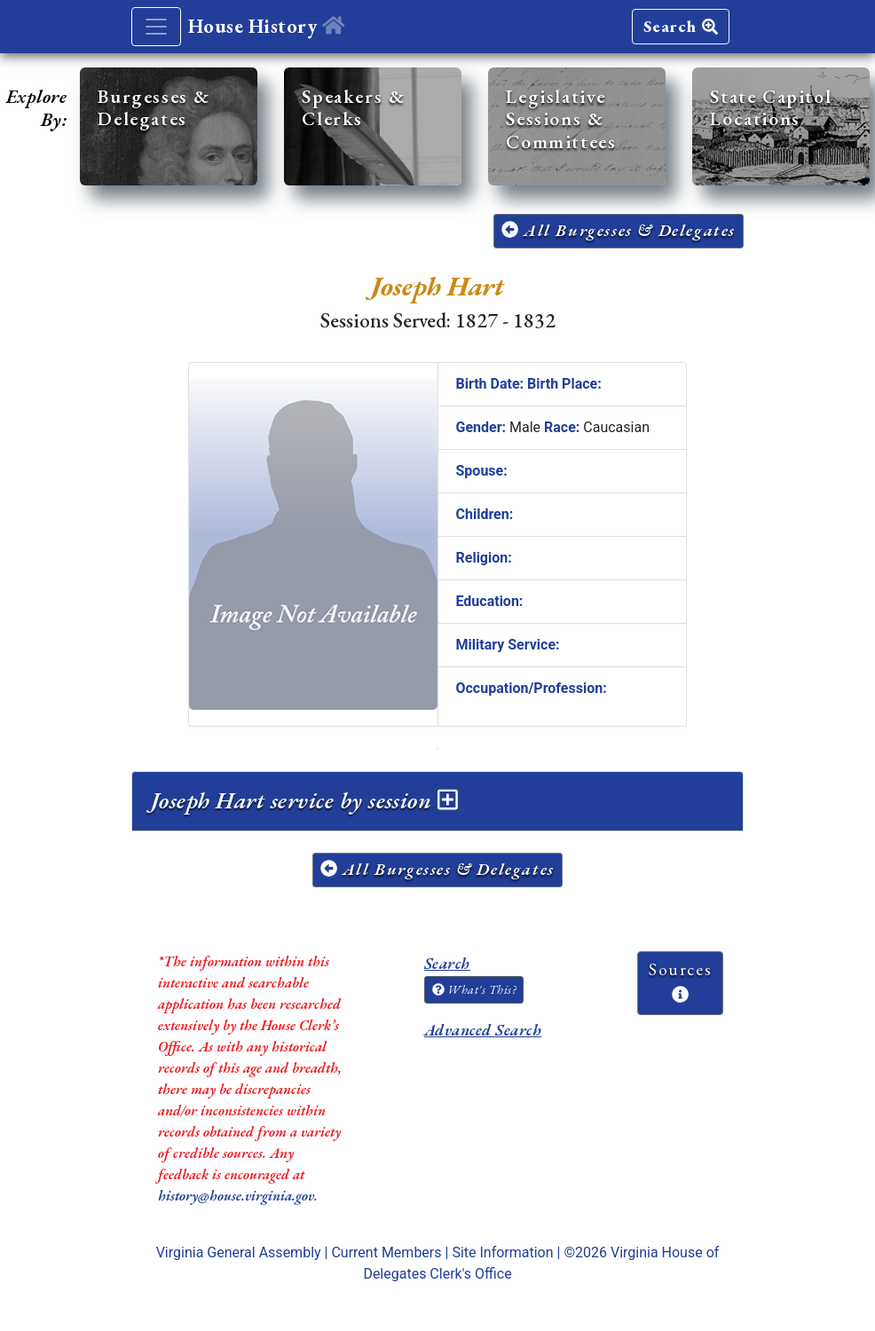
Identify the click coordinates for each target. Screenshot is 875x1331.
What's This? (474, 989)
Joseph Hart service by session (304, 800)
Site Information (502, 1252)
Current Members (386, 1252)
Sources (680, 980)
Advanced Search (482, 1030)
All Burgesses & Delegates (618, 230)
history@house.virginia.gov (236, 1195)
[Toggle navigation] (156, 26)
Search (680, 26)
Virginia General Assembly (238, 1252)
